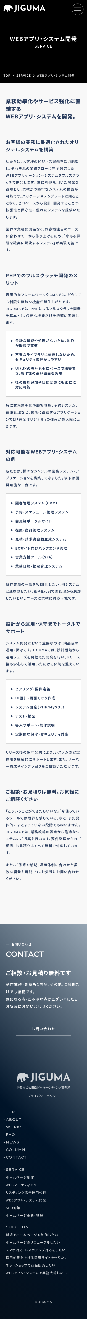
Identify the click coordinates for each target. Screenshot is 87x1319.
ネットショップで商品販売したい (31, 1265)
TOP (10, 1112)
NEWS (12, 1142)
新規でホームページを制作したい (32, 1234)
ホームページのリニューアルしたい (33, 1242)
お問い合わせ (43, 1028)
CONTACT (16, 1157)
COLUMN (16, 1149)
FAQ (10, 1134)
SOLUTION (17, 1227)
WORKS (14, 1127)
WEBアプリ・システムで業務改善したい (36, 1272)
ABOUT (14, 1119)
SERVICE (15, 1169)
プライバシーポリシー (43, 1095)
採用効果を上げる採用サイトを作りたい (37, 1257)
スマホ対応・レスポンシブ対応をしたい (36, 1250)
